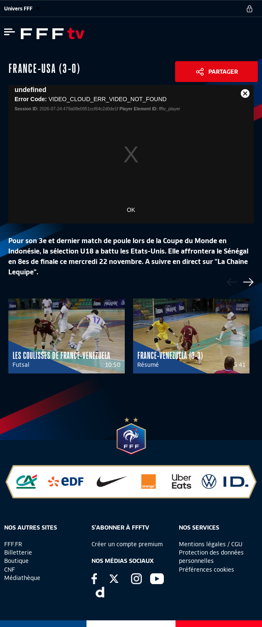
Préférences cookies (206, 569)
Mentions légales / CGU (210, 544)
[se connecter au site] (249, 9)
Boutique (16, 560)
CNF (9, 569)
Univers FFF (22, 8)
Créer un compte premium (127, 544)
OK (131, 210)
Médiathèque (22, 578)
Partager (223, 71)
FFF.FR (13, 544)
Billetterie (18, 552)
